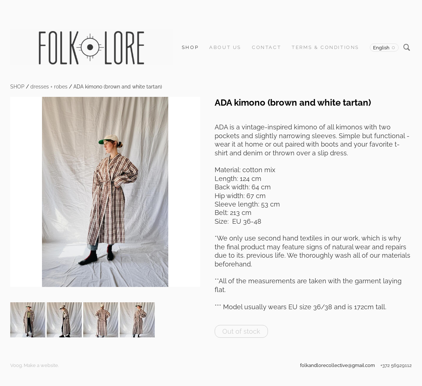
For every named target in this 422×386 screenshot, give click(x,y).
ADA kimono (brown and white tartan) (117, 87)
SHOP (190, 47)
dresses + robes (49, 87)
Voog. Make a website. (34, 365)
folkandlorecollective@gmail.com (337, 365)
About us (225, 47)
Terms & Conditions (325, 47)
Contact (266, 47)
